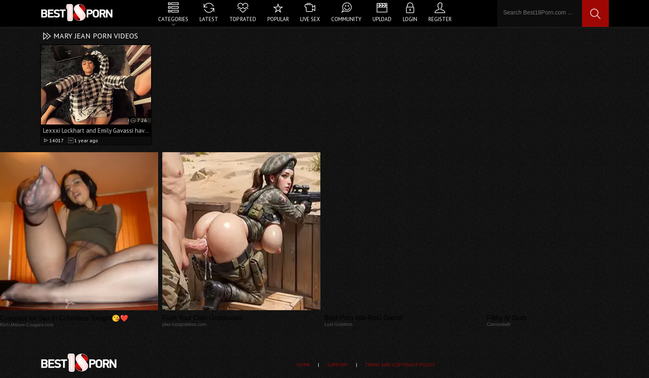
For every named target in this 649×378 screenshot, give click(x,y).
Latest (209, 19)
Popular (278, 19)
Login (410, 19)
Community (346, 19)
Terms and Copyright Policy (400, 364)
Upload (382, 19)
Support (337, 364)
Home (303, 364)
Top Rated (242, 19)
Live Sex (310, 19)
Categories (173, 19)
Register (440, 19)
